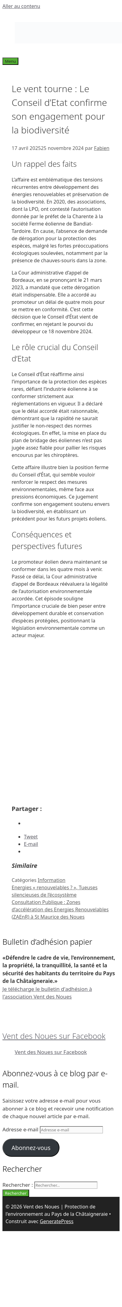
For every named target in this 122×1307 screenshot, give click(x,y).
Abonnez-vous (30, 1148)
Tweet (31, 836)
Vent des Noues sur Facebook (53, 1036)
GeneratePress (57, 1221)
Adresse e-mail (21, 1129)
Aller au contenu (21, 6)
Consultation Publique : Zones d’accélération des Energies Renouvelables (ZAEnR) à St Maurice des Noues (60, 909)
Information (52, 880)
